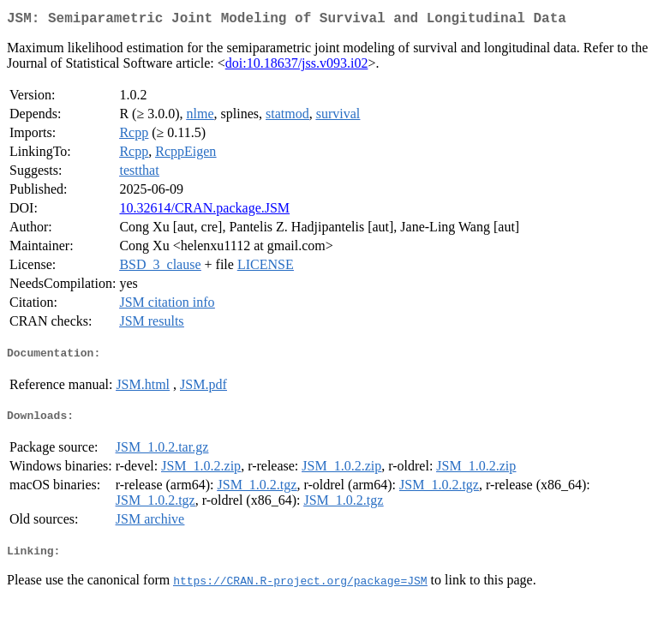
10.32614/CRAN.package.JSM (204, 211)
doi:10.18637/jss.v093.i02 (296, 66)
